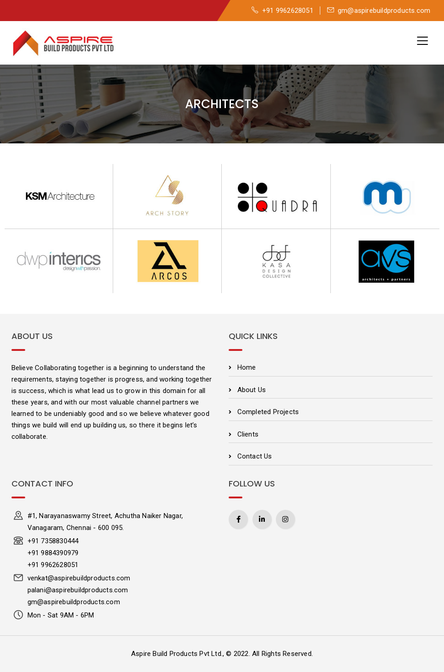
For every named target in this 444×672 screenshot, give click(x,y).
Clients (247, 434)
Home (246, 367)
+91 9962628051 (282, 10)
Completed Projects (268, 412)
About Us (251, 390)
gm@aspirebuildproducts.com (378, 10)
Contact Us (254, 456)
